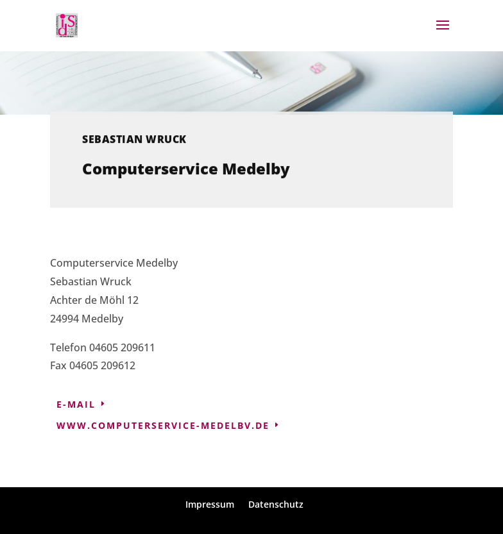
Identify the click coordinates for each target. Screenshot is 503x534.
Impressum (209, 504)
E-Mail (76, 404)
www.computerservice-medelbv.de (162, 425)
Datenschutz (275, 504)
